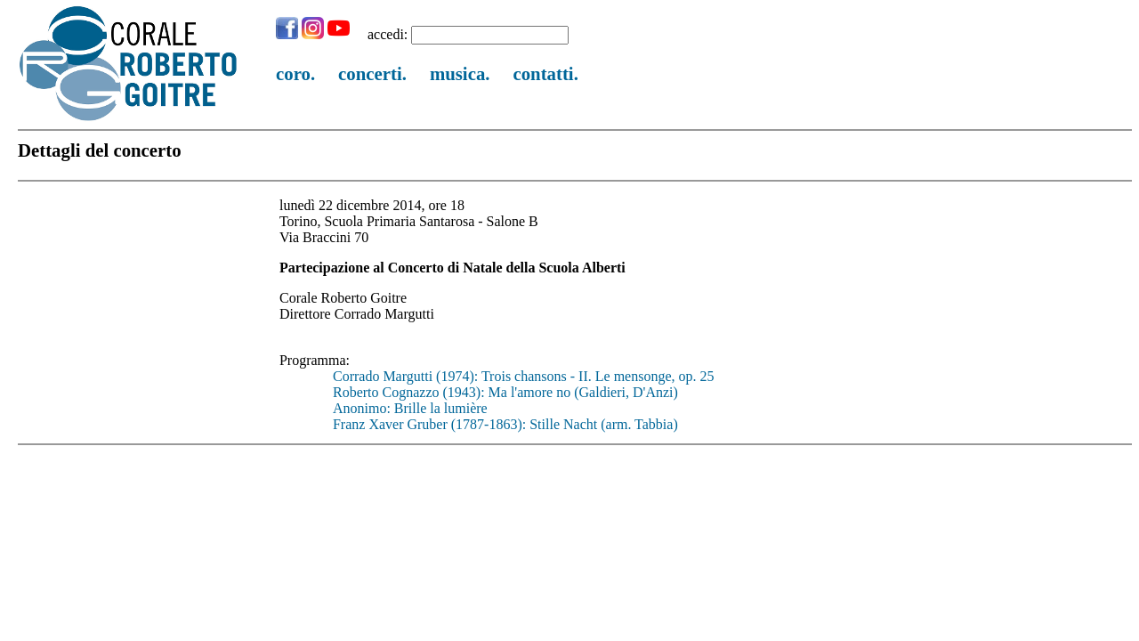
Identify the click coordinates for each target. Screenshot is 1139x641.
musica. (460, 73)
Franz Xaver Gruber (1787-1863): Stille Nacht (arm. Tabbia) (505, 424)
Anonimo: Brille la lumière (410, 408)
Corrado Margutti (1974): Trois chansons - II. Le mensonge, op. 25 (524, 376)
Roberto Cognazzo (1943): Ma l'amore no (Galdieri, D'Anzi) (505, 392)
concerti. (372, 73)
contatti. (545, 73)
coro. (295, 73)
